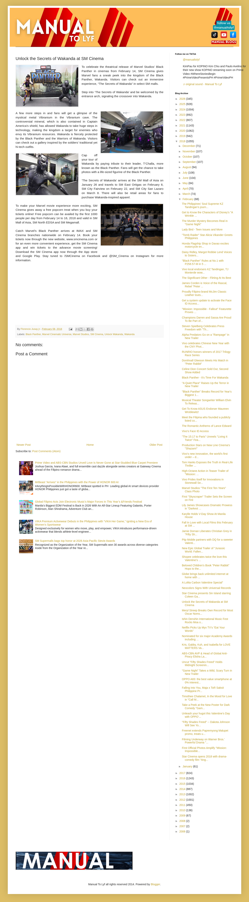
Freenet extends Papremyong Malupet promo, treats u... (205, 732)
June (185, 177)
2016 (182, 778)
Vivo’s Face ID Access (195, 431)
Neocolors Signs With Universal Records (206, 588)
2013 (182, 794)
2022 (182, 120)
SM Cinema (96, 334)
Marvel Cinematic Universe (56, 334)
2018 (182, 141)
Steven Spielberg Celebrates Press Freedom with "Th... (203, 328)
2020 (182, 130)
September (189, 161)
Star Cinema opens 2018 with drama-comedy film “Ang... (204, 758)
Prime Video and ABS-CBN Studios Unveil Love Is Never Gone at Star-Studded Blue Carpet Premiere (96, 462)
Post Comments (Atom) (46, 451)
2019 (182, 136)
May (185, 183)
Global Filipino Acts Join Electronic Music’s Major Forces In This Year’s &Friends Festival (88, 501)
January (187, 766)
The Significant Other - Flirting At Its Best (206, 277)
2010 (182, 810)
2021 (182, 125)
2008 (182, 821)
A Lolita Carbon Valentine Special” (202, 582)
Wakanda (129, 334)
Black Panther (33, 334)
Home (90, 444)
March (186, 193)
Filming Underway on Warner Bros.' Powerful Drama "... (203, 741)
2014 (182, 789)
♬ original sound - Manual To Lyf (202, 84)
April (185, 188)
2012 (182, 799)
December (189, 145)
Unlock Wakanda (113, 334)
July (185, 172)
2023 (182, 114)
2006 (182, 831)
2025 (182, 104)
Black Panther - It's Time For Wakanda (205, 377)
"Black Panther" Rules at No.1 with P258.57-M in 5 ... (203, 262)
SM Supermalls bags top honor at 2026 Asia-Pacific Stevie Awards (75, 540)
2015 (182, 783)
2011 (182, 805)
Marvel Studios (81, 334)
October (187, 156)
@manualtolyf (191, 59)
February (188, 199)
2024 (182, 109)
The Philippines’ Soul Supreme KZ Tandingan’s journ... (202, 205)
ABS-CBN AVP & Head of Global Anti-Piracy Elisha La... (205, 655)
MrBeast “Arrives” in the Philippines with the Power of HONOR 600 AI (77, 482)
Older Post (156, 444)
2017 (182, 773)
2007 (182, 826)
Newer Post (24, 444)
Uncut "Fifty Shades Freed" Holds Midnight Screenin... (202, 663)
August (187, 167)
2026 (182, 98)
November (189, 151)
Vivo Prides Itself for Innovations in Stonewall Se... (203, 481)
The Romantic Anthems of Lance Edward (206, 425)
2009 (182, 815)
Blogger (155, 884)
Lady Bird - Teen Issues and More (202, 229)
